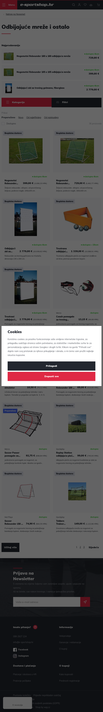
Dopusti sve (51, 376)
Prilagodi (51, 366)
